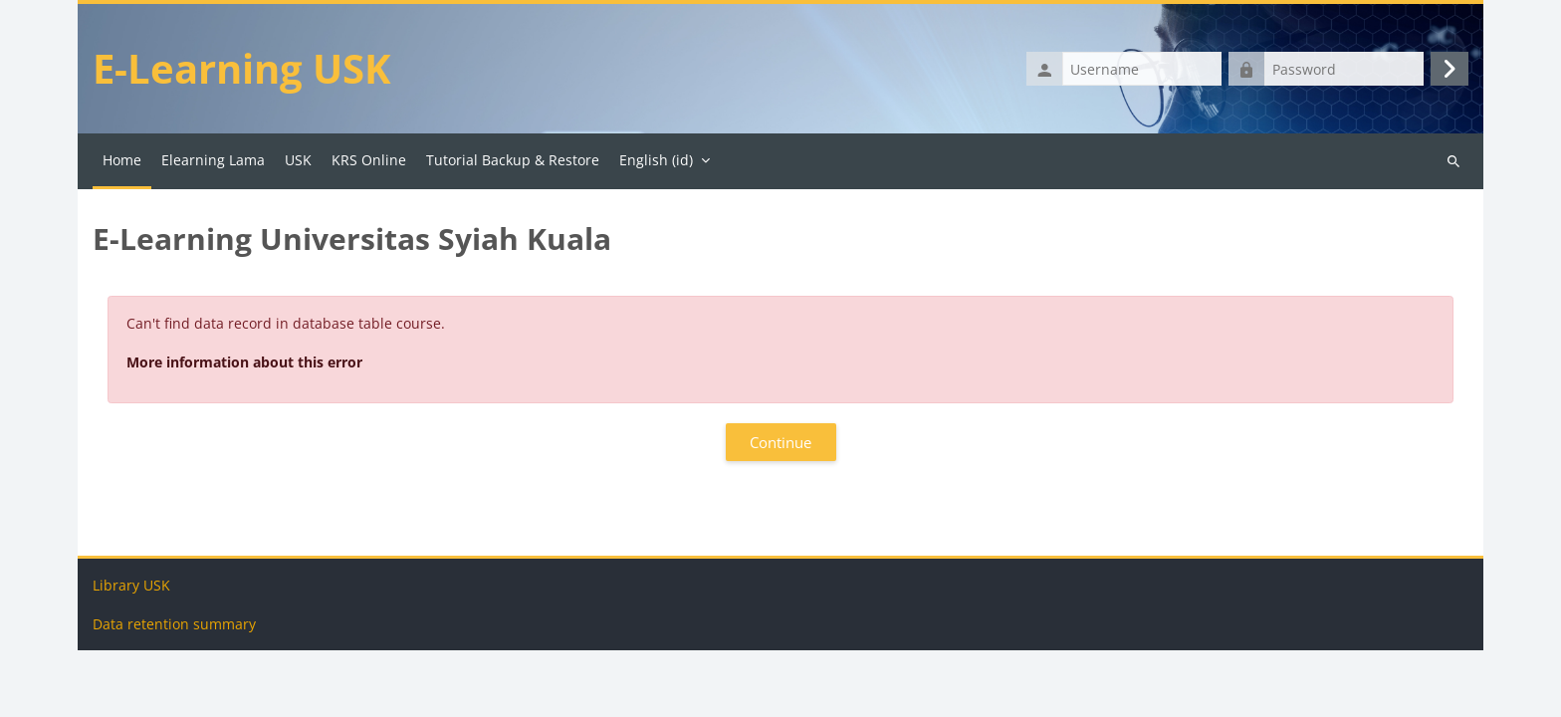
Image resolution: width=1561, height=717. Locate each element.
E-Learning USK (242, 68)
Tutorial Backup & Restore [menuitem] (512, 159)
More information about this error (244, 362)
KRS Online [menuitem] (369, 159)
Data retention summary (174, 690)
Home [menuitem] (122, 159)
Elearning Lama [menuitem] (213, 159)
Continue (780, 442)
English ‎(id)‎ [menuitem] (656, 159)
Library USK (131, 651)
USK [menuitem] (298, 159)
